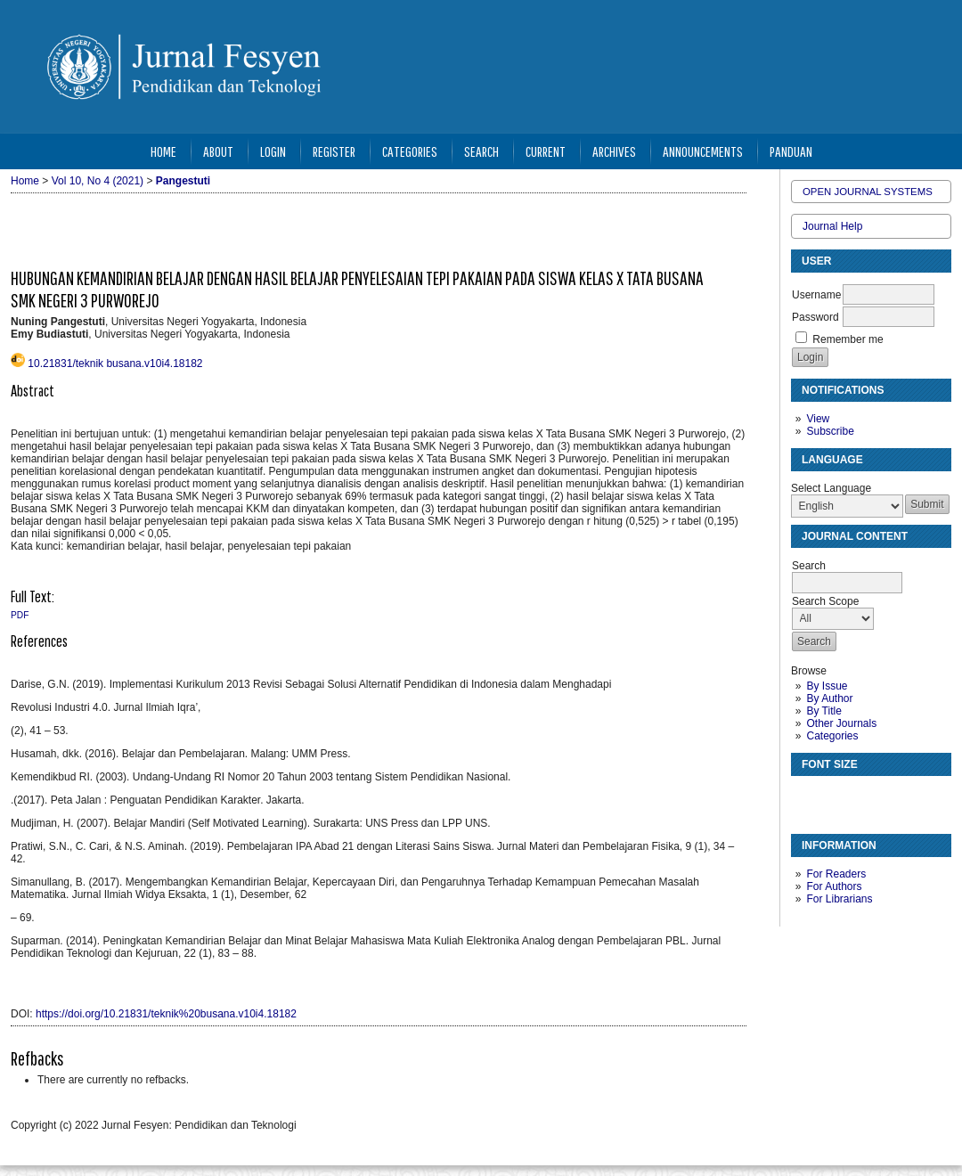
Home (163, 151)
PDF (20, 615)
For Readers (836, 874)
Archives (614, 151)
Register (334, 151)
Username (816, 295)
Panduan (791, 151)
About (218, 151)
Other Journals (841, 723)
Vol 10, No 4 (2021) (97, 181)
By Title (823, 711)
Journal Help (832, 226)
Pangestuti (183, 181)
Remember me (847, 339)
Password (815, 317)
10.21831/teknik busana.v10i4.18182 (115, 363)
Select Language (831, 488)
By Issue (826, 686)
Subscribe (829, 431)
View (817, 418)
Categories (832, 736)
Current (546, 151)
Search (481, 151)
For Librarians (839, 899)
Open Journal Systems (868, 191)
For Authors (833, 886)
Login (273, 151)
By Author (829, 698)
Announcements (703, 151)
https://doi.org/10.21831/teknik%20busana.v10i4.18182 (166, 1014)
